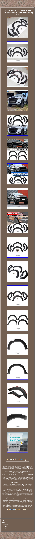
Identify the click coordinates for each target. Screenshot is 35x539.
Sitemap (3, 522)
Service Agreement (6, 528)
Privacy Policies (5, 526)
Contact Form (5, 524)
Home (3, 520)
